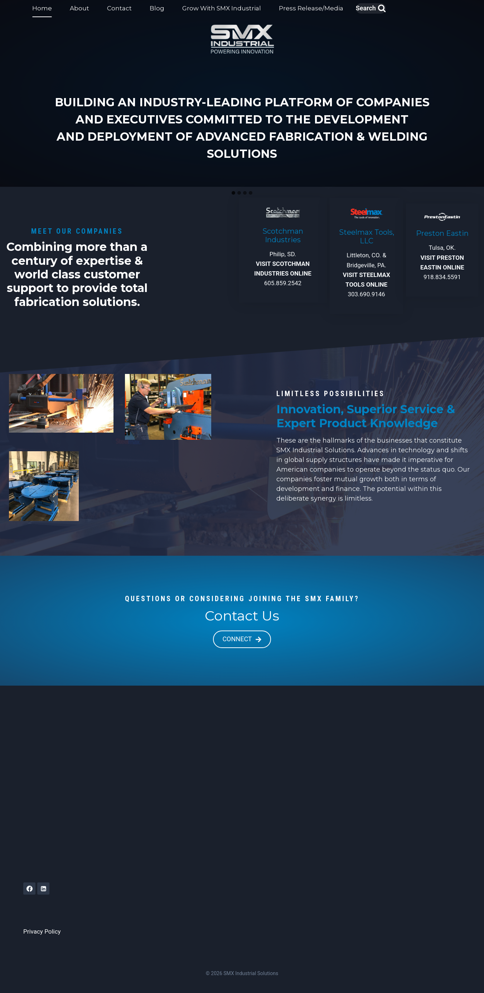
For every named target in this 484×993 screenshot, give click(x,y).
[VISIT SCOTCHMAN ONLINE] (283, 250)
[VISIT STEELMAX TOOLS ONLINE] (366, 256)
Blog (157, 8)
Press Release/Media (311, 8)
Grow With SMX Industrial (221, 8)
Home (42, 8)
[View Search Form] (371, 8)
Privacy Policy (42, 931)
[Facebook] (29, 888)
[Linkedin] (43, 888)
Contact (119, 8)
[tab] (233, 193)
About (79, 8)
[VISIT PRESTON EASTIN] (442, 250)
